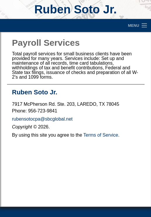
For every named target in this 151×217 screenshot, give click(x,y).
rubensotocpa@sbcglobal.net (42, 119)
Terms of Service (100, 135)
